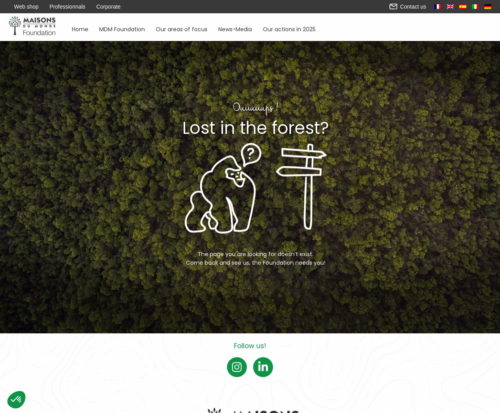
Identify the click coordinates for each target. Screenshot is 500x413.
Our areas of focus (181, 28)
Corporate (108, 6)
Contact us (407, 6)
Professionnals (68, 6)
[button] (16, 399)
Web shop (26, 6)
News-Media (235, 28)
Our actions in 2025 (289, 28)
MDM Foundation (122, 28)
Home (80, 28)
